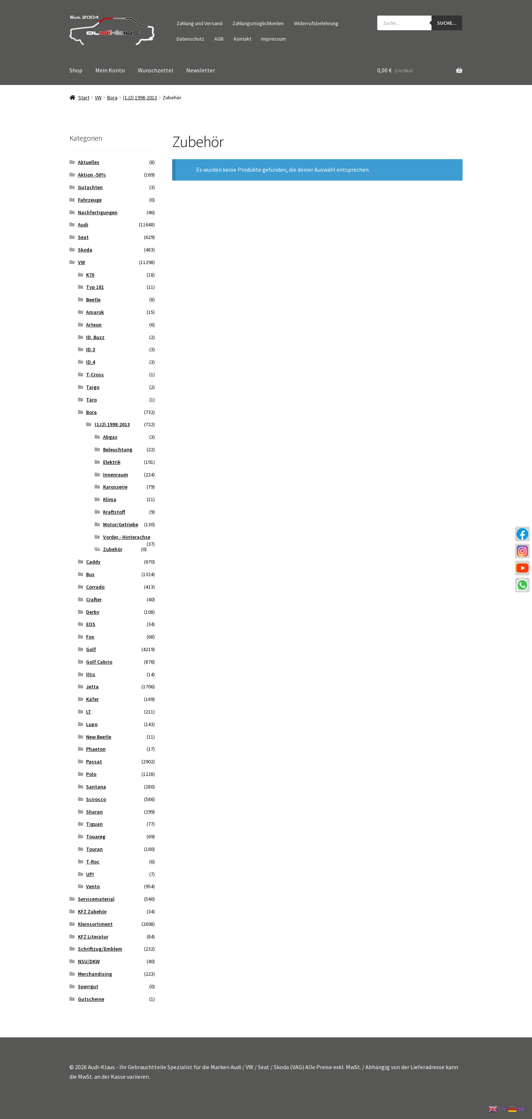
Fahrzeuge (90, 199)
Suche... (447, 23)
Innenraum (115, 474)
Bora (112, 97)
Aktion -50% (92, 174)
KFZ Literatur (93, 936)
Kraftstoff (114, 512)
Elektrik (111, 462)
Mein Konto (110, 70)
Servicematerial (96, 899)
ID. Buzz (95, 337)
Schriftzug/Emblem (100, 948)
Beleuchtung (117, 449)
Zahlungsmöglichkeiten (258, 23)
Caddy (93, 561)
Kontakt (242, 38)
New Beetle (98, 736)
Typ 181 (95, 287)
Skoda (85, 249)
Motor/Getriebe (120, 524)
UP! (90, 874)
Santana (96, 786)
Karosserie (115, 486)
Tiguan (94, 824)
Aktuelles (88, 162)
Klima (109, 499)
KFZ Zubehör (92, 911)
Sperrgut (88, 986)
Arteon (94, 324)
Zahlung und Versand (199, 23)
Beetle (93, 299)
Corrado (95, 587)
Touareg (95, 836)
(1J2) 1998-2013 (140, 97)
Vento (93, 886)
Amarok (95, 312)
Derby (92, 612)
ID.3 (90, 349)
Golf (91, 649)
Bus (90, 574)
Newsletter (200, 70)
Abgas (110, 437)
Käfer (92, 699)
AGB (219, 38)
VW (98, 97)
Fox (90, 636)
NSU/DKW (89, 961)
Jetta (92, 686)
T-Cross (95, 374)
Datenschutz (190, 38)
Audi (83, 224)
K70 (90, 274)
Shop (75, 70)
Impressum (273, 38)
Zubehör (112, 549)
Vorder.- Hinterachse (126, 537)
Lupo (92, 724)
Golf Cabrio (99, 661)
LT (88, 711)
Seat (83, 237)
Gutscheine (91, 999)
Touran (94, 849)
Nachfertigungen (97, 212)
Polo (91, 774)
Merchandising (95, 974)
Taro (91, 399)
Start (83, 97)
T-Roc (92, 861)
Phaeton (96, 749)
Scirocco (96, 799)
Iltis (90, 674)
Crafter (94, 599)
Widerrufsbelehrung (316, 23)
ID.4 (90, 362)
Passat (94, 761)
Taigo (92, 387)
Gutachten (90, 187)
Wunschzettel (155, 70)
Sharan (94, 811)
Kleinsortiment (95, 924)
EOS (90, 624)
